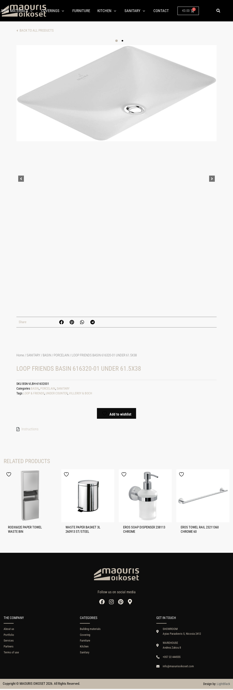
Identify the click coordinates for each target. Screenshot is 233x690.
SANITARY (33, 355)
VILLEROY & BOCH (80, 393)
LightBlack (223, 685)
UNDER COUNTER (57, 393)
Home (20, 355)
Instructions (29, 429)
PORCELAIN (61, 355)
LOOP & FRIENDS (33, 393)
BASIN (47, 355)
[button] (218, 10)
